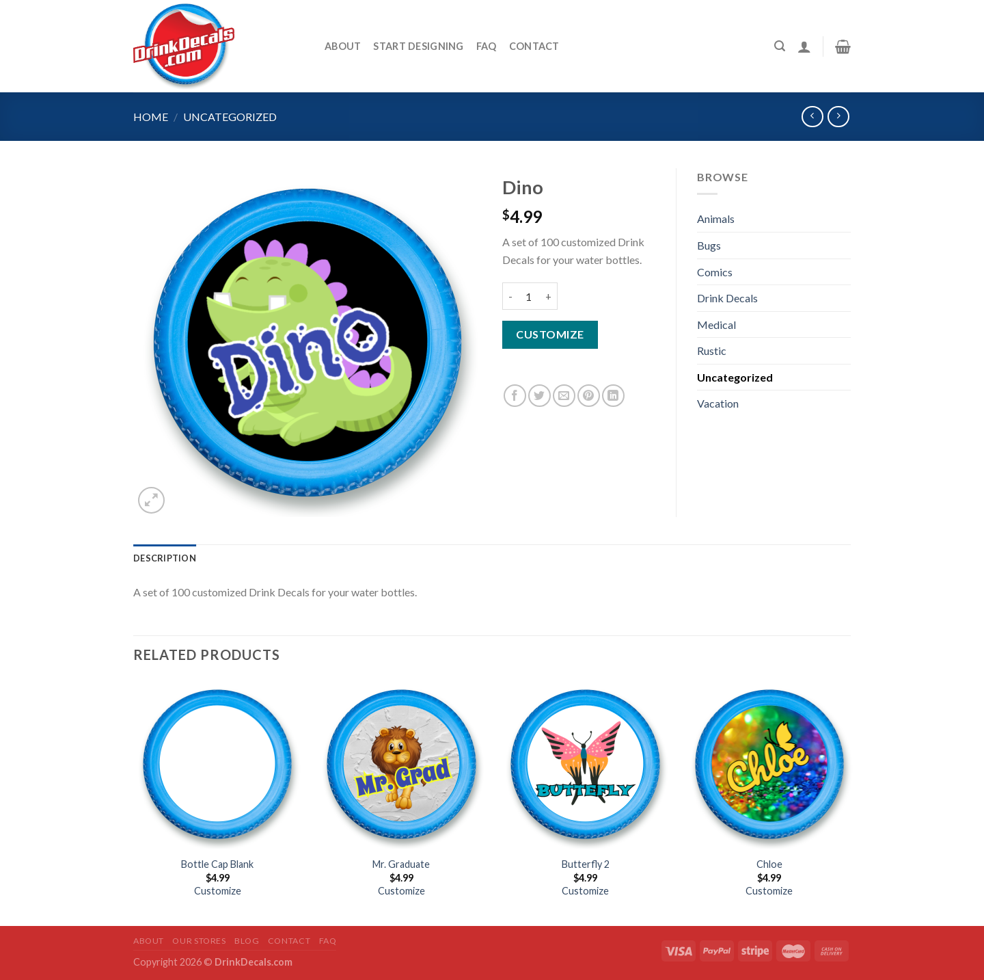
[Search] (779, 46)
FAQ (486, 46)
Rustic (711, 350)
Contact (534, 46)
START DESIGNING (418, 46)
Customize (550, 334)
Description (164, 558)
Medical (716, 324)
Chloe (769, 864)
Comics (715, 271)
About (343, 46)
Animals (716, 218)
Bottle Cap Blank (217, 864)
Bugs (709, 245)
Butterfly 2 (586, 864)
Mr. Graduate (401, 864)
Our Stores (199, 941)
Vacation (718, 403)
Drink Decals (727, 297)
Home (150, 116)
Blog (246, 941)
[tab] (164, 558)
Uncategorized (230, 116)
